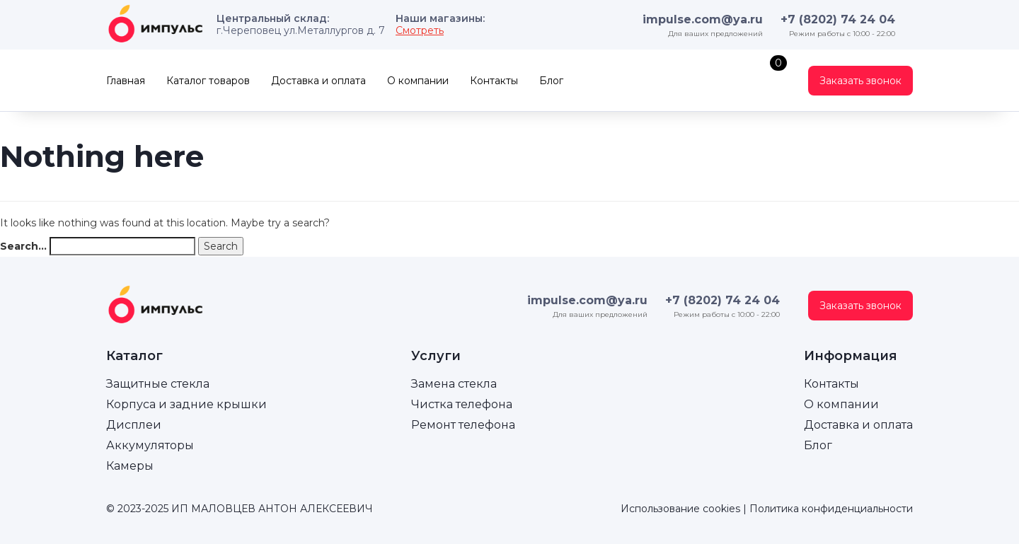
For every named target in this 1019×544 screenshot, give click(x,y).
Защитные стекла (157, 383)
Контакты (494, 80)
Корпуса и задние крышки (186, 404)
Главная (125, 80)
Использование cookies (680, 508)
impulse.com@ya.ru (703, 19)
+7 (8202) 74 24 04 (838, 19)
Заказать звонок (860, 80)
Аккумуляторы (150, 445)
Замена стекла (454, 383)
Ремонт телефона (463, 425)
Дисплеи (133, 425)
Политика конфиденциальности (831, 508)
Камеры (130, 466)
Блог (551, 80)
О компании (418, 80)
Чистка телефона (461, 404)
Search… (23, 246)
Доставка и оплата (318, 80)
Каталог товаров (208, 80)
